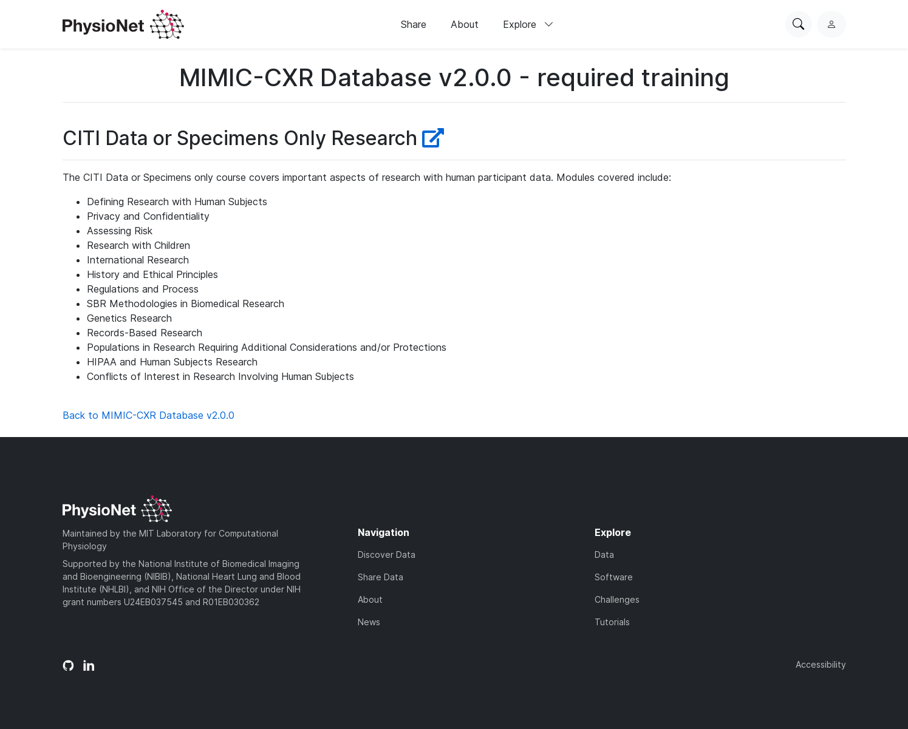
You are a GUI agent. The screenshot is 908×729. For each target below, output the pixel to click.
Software (614, 577)
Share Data (380, 577)
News (369, 622)
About (465, 24)
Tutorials (612, 622)
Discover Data (386, 554)
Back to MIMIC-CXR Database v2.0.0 (148, 415)
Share (413, 24)
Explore (528, 24)
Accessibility (821, 664)
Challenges (617, 599)
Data (604, 554)
